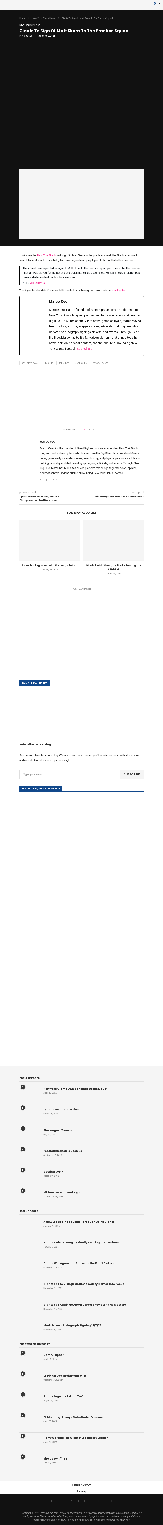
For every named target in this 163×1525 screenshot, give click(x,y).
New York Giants (47, 255)
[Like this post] (86, 429)
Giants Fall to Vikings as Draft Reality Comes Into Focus (83, 1284)
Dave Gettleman (30, 363)
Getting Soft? (53, 1172)
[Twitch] (98, 1501)
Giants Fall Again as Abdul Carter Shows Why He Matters (84, 1305)
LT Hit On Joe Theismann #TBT (65, 1376)
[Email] (78, 1501)
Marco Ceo (27, 36)
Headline (48, 363)
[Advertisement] (81, 397)
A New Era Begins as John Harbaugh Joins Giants (78, 1222)
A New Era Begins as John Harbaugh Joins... (49, 565)
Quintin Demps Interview (61, 1110)
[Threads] (71, 1501)
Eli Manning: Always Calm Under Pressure (73, 1417)
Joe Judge (64, 363)
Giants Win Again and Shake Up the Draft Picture (78, 1263)
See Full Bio (84, 348)
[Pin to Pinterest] (93, 429)
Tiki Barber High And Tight (62, 1193)
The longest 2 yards (57, 1130)
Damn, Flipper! (54, 1355)
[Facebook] (51, 1501)
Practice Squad (100, 363)
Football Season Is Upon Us (62, 1151)
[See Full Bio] (93, 348)
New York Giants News (44, 18)
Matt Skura (81, 363)
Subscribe (132, 774)
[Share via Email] (98, 429)
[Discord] (111, 1501)
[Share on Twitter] (91, 429)
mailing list (118, 290)
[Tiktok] (91, 1501)
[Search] (159, 5)
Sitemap (82, 1491)
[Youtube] (84, 1501)
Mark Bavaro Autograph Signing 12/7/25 (72, 1326)
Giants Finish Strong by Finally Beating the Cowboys (113, 567)
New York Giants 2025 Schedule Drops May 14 (75, 1089)
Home (22, 18)
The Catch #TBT (55, 1459)
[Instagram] (64, 1501)
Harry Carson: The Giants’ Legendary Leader (75, 1438)
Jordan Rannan (37, 283)
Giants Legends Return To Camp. (67, 1396)
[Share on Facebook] (89, 429)
